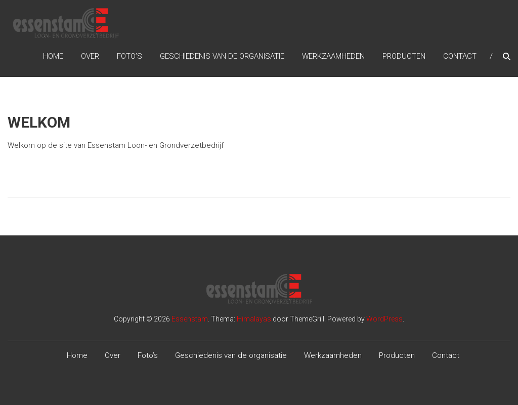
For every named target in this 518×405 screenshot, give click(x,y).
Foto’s (129, 56)
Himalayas (254, 319)
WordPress (384, 319)
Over (90, 56)
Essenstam (189, 319)
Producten (403, 56)
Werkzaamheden (333, 56)
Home (53, 56)
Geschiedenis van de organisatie (222, 56)
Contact (460, 56)
